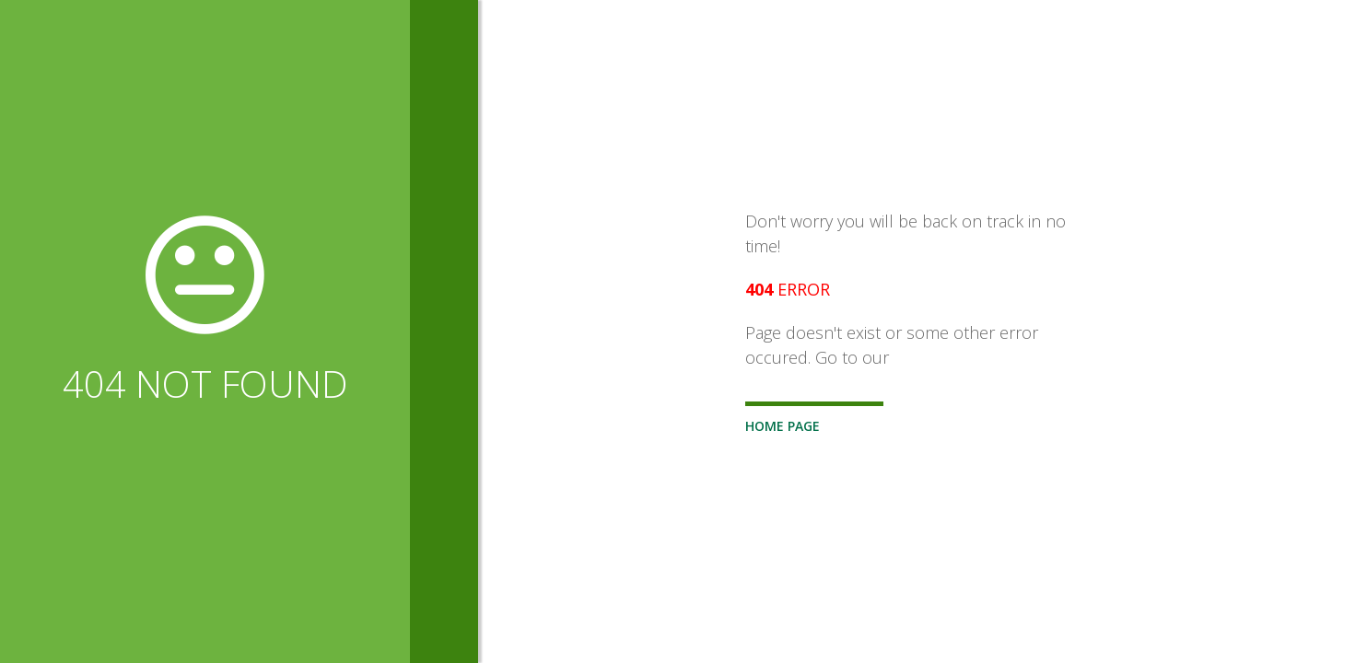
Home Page (782, 426)
